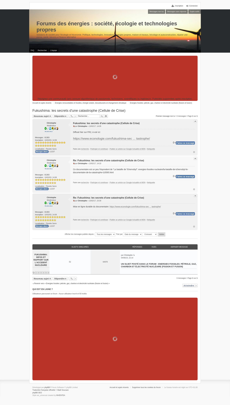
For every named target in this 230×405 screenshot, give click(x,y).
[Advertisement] (115, 77)
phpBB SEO (37, 393)
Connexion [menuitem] (193, 6)
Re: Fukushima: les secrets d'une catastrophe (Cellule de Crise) (108, 160)
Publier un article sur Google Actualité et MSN (127, 149)
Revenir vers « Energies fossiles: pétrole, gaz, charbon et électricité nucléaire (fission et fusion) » (72, 283)
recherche (85, 149)
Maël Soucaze (63, 390)
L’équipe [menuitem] (53, 50)
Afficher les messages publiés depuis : (90, 234)
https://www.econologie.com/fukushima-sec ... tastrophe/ (111, 138)
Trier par (129, 234)
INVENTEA (60, 395)
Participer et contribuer (99, 149)
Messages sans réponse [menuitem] (176, 12)
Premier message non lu (165, 116)
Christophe (51, 123)
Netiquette (151, 149)
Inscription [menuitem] (179, 6)
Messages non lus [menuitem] (156, 12)
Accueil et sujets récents (119, 387)
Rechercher (102, 116)
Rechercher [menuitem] (42, 50)
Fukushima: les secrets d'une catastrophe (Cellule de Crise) (78, 110)
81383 (47, 138)
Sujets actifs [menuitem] (194, 12)
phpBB (47, 387)
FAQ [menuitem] (32, 50)
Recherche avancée (106, 116)
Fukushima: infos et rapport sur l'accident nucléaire (40, 259)
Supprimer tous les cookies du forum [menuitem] (146, 387)
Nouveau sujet (41, 116)
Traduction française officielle (43, 390)
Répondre (59, 116)
